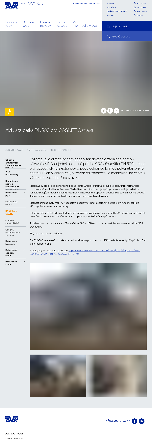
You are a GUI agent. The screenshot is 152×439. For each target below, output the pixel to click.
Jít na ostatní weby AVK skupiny (86, 3)
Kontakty (111, 15)
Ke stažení (111, 7)
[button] (15, 194)
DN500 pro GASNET (60, 150)
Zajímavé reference (117, 11)
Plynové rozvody (61, 24)
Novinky (110, 3)
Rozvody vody (11, 24)
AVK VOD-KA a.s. (14, 150)
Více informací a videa (85, 24)
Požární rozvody (45, 24)
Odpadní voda (29, 24)
